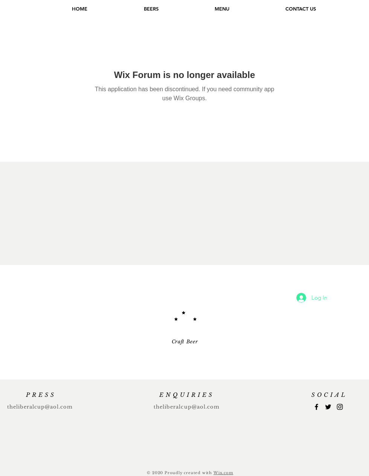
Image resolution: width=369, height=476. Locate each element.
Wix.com (223, 472)
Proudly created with (189, 472)
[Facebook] (316, 407)
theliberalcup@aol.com (40, 407)
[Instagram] (340, 407)
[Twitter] (328, 407)
